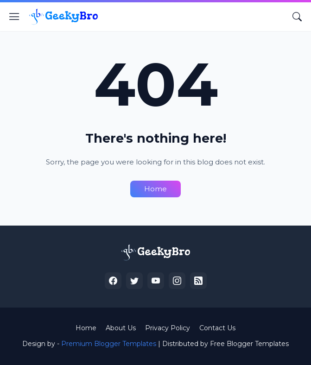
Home (155, 188)
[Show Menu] (14, 17)
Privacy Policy (167, 328)
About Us (121, 328)
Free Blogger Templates (249, 344)
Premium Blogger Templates (108, 344)
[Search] (297, 17)
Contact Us (217, 328)
